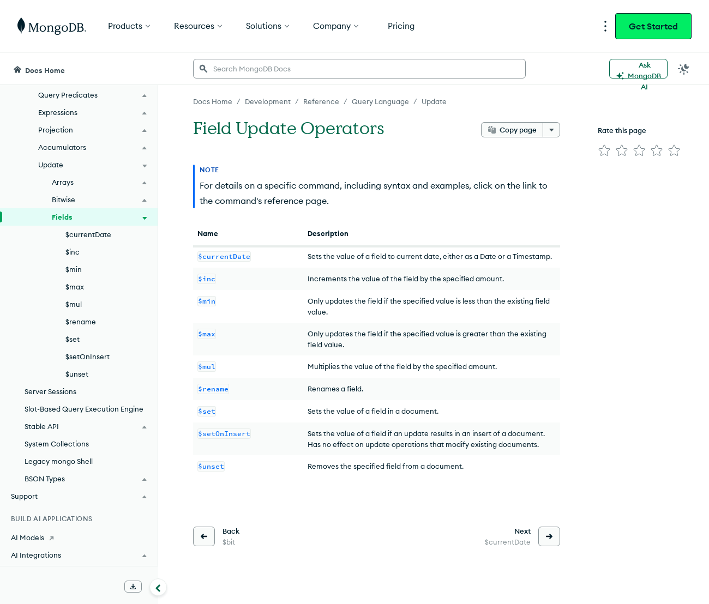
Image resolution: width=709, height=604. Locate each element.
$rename (80, 321)
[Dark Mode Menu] (684, 68)
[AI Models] (79, 537)
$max (74, 286)
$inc (72, 251)
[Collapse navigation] (158, 587)
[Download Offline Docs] (133, 587)
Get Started (653, 26)
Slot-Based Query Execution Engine (84, 408)
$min (73, 269)
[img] (604, 150)
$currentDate (88, 234)
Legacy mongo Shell (59, 461)
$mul (73, 304)
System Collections (57, 443)
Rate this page (622, 130)
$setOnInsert (87, 356)
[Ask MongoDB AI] (638, 68)
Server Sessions (50, 391)
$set (72, 339)
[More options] (551, 129)
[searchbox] (359, 68)
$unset (76, 374)
